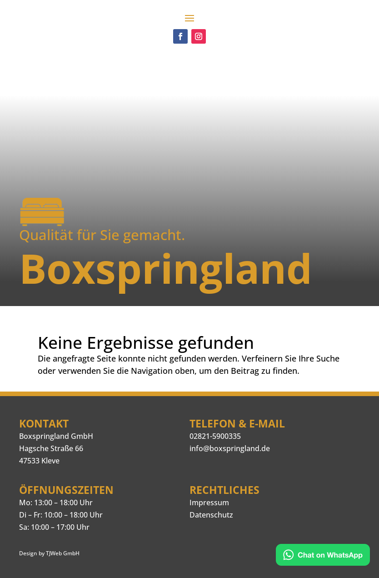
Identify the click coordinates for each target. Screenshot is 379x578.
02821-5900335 (215, 436)
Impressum (209, 503)
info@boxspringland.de (230, 448)
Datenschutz (211, 515)
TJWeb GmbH (63, 553)
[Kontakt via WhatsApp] (323, 556)
